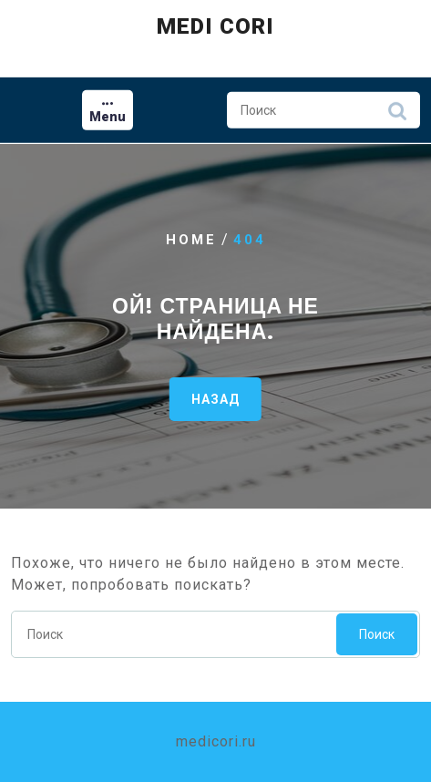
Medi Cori (215, 23)
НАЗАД (215, 399)
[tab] (107, 109)
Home (191, 240)
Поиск (397, 114)
